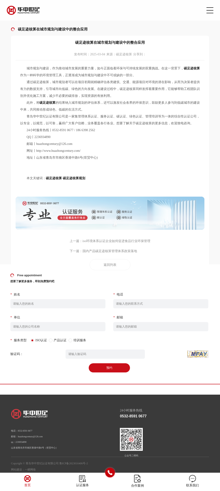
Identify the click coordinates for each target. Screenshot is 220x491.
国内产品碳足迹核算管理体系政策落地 (109, 263)
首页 (27, 485)
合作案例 (137, 485)
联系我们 (192, 485)
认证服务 (82, 485)
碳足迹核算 (54, 178)
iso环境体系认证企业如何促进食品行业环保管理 (116, 253)
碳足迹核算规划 (74, 178)
